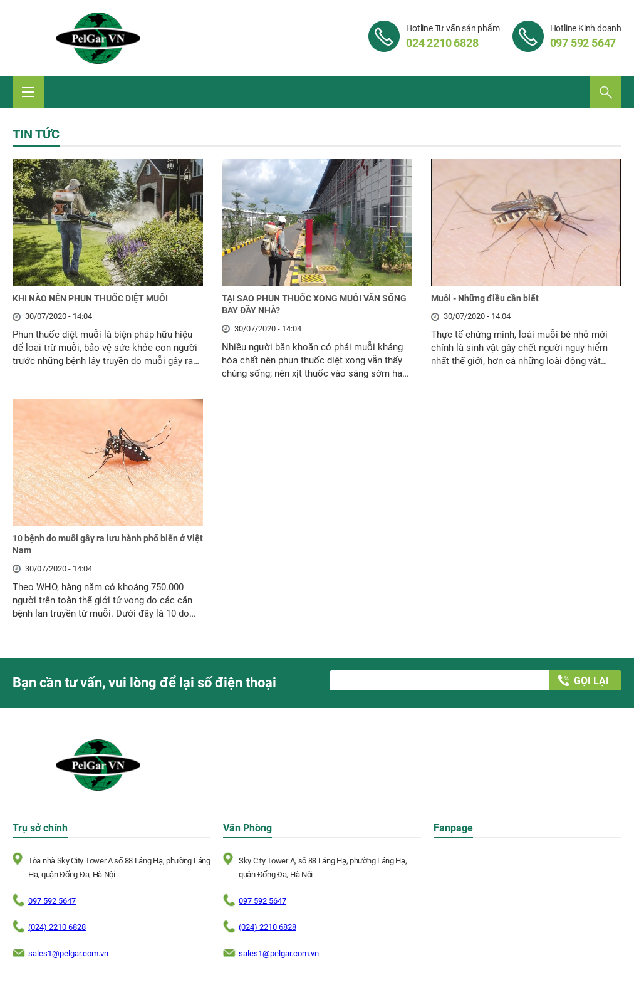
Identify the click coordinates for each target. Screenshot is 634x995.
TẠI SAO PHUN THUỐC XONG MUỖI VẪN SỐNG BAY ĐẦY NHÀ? (314, 304)
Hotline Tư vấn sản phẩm (452, 36)
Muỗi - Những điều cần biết (485, 298)
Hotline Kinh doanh (585, 36)
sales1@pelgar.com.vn (68, 953)
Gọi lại (591, 681)
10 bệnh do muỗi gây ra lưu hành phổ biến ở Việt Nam (108, 544)
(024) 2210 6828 (57, 927)
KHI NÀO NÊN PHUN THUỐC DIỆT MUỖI (90, 298)
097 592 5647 (52, 900)
